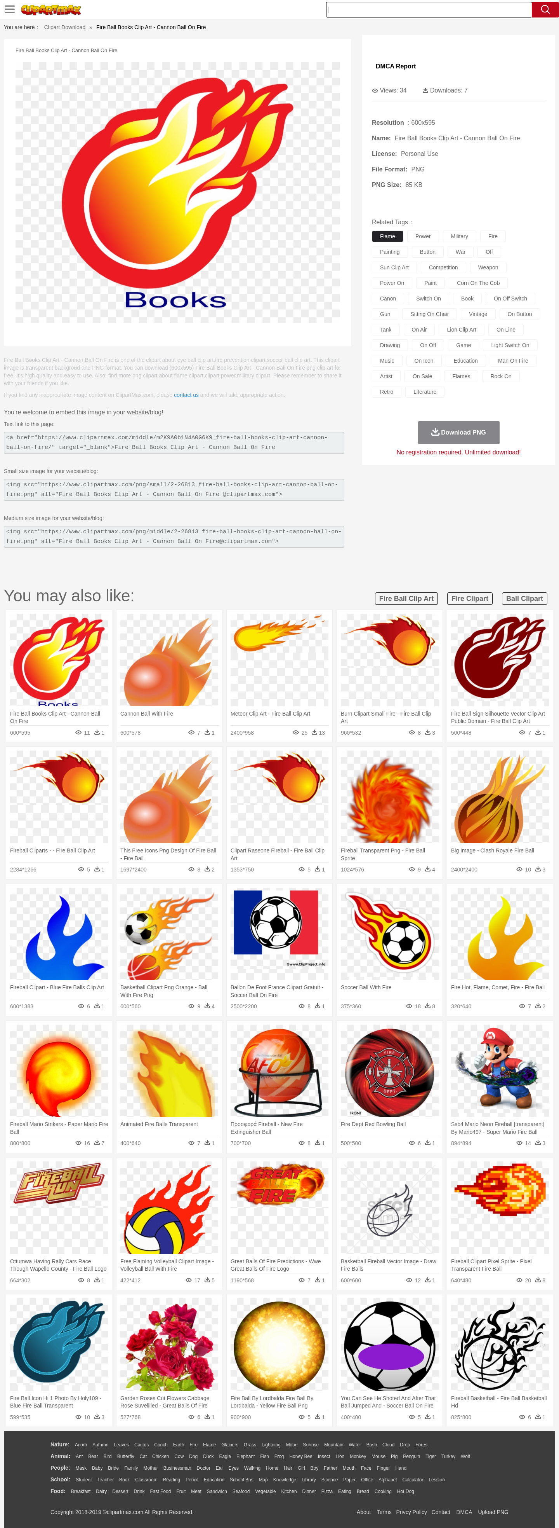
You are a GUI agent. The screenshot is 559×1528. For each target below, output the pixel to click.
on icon (424, 361)
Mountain (333, 1445)
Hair (288, 1468)
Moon (292, 1445)
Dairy (101, 1491)
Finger (383, 1468)
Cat (143, 1456)
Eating (344, 1491)
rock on (500, 376)
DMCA (464, 1512)
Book (124, 1480)
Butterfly (125, 1456)
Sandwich (217, 1491)
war (460, 252)
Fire (193, 1445)
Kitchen (289, 1491)
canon (388, 298)
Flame (209, 1445)
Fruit (181, 1491)
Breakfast (81, 1491)
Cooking (383, 1491)
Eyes (233, 1468)
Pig (394, 1456)
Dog (193, 1456)
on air (419, 330)
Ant (79, 1456)
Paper (349, 1480)
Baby (97, 1468)
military (459, 236)
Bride (113, 1468)
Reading (172, 1480)
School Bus (241, 1480)
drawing (390, 345)
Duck (208, 1456)
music (387, 361)
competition (443, 267)
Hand (400, 1468)
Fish (264, 1456)
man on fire (513, 361)
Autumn (100, 1445)
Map (263, 1480)
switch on (428, 298)
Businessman (177, 1468)
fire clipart (469, 598)
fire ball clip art (406, 598)
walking (252, 1468)
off (489, 252)
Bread (363, 1491)
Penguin (411, 1456)
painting (390, 252)
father (330, 1468)
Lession (436, 1480)
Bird (107, 1456)
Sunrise (311, 1445)
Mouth (349, 1468)
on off (428, 345)
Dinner (309, 1491)
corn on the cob (478, 283)
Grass (250, 1445)
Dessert (120, 1491)
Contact (441, 1512)
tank (386, 330)
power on (392, 283)
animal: (60, 1456)
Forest (422, 1445)
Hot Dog (405, 1491)
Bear (93, 1456)
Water (355, 1445)
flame (387, 236)
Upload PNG (493, 1512)
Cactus (141, 1445)
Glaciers (229, 1445)
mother (150, 1468)
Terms (384, 1512)
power (423, 236)
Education (214, 1480)
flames (461, 376)
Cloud (388, 1445)
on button (520, 314)
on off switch (510, 298)
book (467, 298)
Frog (279, 1456)
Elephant (245, 1456)
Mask (81, 1468)
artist (386, 376)
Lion (340, 1456)
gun (385, 314)
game (463, 345)
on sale (422, 376)
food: (58, 1491)
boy (315, 1468)
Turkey (448, 1456)
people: (60, 1468)
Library (309, 1480)
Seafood (241, 1491)
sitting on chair (429, 314)
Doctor (203, 1468)
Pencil (192, 1480)
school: (60, 1479)
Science (329, 1480)
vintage (478, 314)
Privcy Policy (411, 1512)
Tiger (430, 1456)
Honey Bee (300, 1456)
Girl (301, 1468)
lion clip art (461, 330)
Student (84, 1480)
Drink (139, 1491)
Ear (219, 1468)
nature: (59, 1444)
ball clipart (524, 598)
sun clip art (394, 267)
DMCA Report (396, 66)
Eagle (225, 1456)
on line (506, 330)
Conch (161, 1445)
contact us (186, 395)
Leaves (121, 1445)
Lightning (271, 1445)
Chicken (160, 1456)
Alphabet (387, 1480)
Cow (179, 1456)
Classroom (146, 1480)
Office (367, 1480)
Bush (371, 1445)
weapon (488, 267)
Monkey (358, 1456)
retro (386, 392)
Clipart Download (65, 27)
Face (366, 1468)
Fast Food (160, 1491)
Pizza (327, 1491)
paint (430, 283)
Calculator (413, 1480)
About (364, 1512)
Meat (196, 1491)
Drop (405, 1445)
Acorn (81, 1445)
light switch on (510, 345)
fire (493, 236)
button (428, 252)
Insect (324, 1456)
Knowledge (284, 1480)
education (466, 361)
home (272, 1468)
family (131, 1468)
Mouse (378, 1456)
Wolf (465, 1456)
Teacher (105, 1480)
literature (424, 392)
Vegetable (265, 1491)
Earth (178, 1445)
